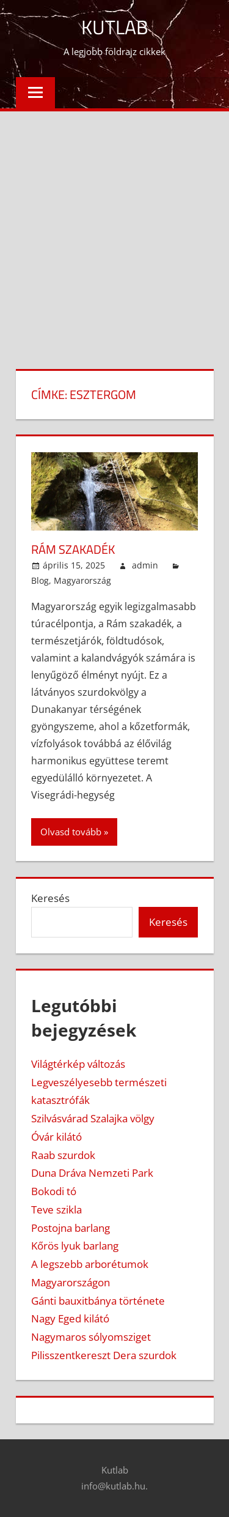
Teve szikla (56, 1209)
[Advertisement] (114, 232)
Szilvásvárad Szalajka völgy (92, 1118)
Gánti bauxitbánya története (98, 1301)
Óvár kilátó (56, 1137)
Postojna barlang (70, 1228)
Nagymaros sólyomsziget (91, 1337)
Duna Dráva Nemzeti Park (92, 1173)
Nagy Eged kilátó (70, 1318)
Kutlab (114, 27)
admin (145, 565)
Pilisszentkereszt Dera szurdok (103, 1355)
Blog (40, 580)
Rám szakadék (73, 549)
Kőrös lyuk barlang (74, 1246)
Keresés (50, 898)
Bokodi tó (53, 1191)
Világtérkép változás (78, 1064)
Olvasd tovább (70, 832)
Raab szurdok (63, 1155)
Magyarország (82, 580)
